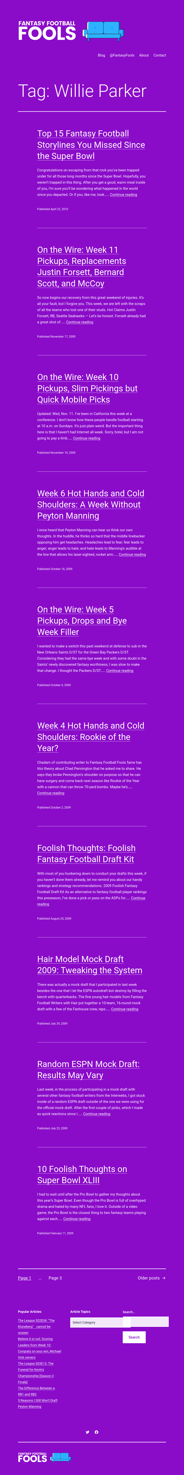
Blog (101, 55)
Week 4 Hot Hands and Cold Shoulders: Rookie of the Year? (90, 736)
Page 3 (55, 1278)
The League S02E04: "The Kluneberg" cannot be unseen (36, 1327)
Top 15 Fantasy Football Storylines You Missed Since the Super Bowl (91, 144)
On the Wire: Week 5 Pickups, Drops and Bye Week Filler (82, 620)
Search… (129, 1312)
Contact (159, 55)
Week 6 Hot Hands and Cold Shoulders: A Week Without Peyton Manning (90, 504)
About (144, 55)
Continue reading (123, 194)
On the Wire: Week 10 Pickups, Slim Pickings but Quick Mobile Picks (87, 388)
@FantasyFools (122, 55)
